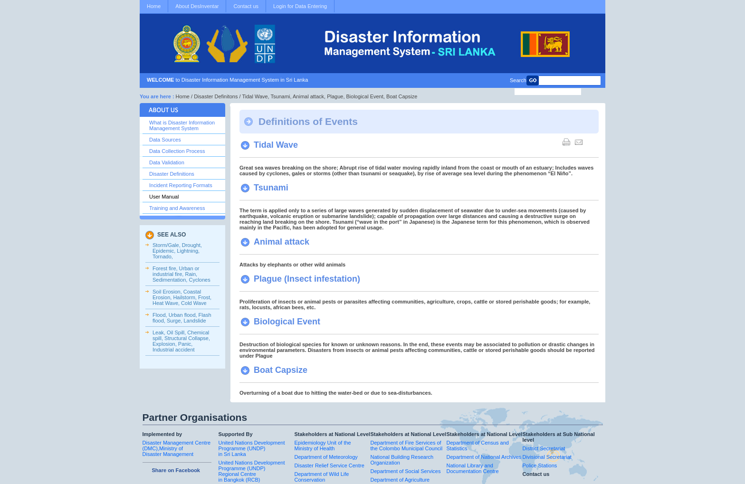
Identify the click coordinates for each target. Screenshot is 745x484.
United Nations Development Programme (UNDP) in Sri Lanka (252, 448)
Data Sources (165, 139)
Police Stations (540, 465)
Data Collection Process (177, 151)
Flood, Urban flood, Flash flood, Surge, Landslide (182, 317)
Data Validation (166, 162)
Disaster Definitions (171, 174)
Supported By (236, 434)
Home (154, 6)
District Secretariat (544, 448)
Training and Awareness (177, 208)
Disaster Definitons (216, 96)
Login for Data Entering (300, 6)
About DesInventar (197, 6)
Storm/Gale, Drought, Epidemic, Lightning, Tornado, (177, 250)
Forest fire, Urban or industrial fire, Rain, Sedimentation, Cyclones (181, 274)
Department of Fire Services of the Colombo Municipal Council (407, 445)
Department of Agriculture (400, 480)
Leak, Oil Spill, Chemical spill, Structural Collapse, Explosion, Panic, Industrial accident (181, 341)
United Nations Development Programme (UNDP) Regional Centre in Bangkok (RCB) (252, 471)
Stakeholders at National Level (333, 434)
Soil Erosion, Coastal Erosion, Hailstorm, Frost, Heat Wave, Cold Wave (182, 297)
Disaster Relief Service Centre (329, 465)
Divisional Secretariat (547, 457)
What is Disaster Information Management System (182, 125)
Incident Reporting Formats (180, 185)
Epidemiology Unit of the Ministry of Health (323, 445)
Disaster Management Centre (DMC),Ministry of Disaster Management (177, 448)
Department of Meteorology (326, 457)
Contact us (245, 6)
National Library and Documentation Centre (473, 468)
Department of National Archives (484, 457)
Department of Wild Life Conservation (322, 477)
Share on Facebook (176, 470)
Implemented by (162, 434)
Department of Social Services (406, 471)
